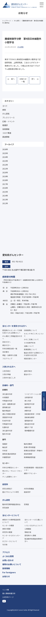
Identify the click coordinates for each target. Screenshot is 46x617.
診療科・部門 (8, 385)
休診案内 (5, 352)
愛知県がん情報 (30, 535)
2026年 (5, 149)
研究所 (5, 484)
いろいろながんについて (34, 525)
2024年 (5, 157)
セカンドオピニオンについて (34, 334)
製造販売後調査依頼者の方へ (34, 540)
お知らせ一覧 (23, 80)
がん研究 (5, 113)
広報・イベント (8, 121)
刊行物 (4, 544)
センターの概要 (8, 525)
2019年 (5, 176)
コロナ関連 (6, 133)
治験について (29, 346)
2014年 (5, 195)
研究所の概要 (7, 532)
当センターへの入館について (34, 520)
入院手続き (6, 371)
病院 (4, 110)
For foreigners (9, 572)
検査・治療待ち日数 (9, 355)
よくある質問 (8, 556)
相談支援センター (30, 358)
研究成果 (5, 507)
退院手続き (28, 371)
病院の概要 (6, 529)
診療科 (5, 389)
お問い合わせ (8, 560)
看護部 (5, 125)
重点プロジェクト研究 (10, 492)
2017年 (5, 184)
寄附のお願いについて (11, 564)
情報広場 (28, 532)
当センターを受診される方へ (14, 325)
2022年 (5, 164)
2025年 (5, 153)
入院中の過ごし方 (8, 377)
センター (5, 463)
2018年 (5, 180)
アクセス (6, 552)
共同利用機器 (29, 488)
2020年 (5, 172)
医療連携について (30, 349)
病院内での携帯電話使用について (11, 520)
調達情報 (5, 137)
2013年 (5, 199)
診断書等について (30, 330)
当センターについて (10, 515)
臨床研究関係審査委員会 (11, 504)
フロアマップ (7, 358)
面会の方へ (28, 374)
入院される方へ (8, 366)
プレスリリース (8, 117)
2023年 (5, 161)
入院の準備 (6, 374)
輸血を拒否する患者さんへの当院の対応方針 (34, 354)
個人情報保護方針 (8, 593)
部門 (4, 439)
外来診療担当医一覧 (9, 348)
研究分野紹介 (7, 488)
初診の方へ (6, 342)
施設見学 (27, 492)
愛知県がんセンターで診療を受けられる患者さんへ (12, 331)
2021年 (5, 168)
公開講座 (28, 529)
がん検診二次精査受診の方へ (12, 337)
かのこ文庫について (31, 339)
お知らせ (6, 576)
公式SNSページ (8, 597)
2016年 (5, 188)
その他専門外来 (29, 343)
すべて (4, 106)
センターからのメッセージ (11, 536)
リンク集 (5, 590)
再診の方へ (6, 345)
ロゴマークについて (9, 541)
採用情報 (5, 129)
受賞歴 (26, 504)
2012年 (5, 203)
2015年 (5, 192)
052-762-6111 (17, 261)
